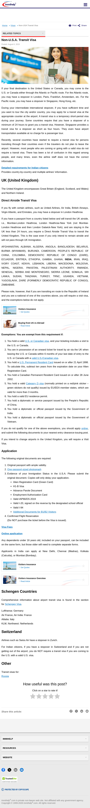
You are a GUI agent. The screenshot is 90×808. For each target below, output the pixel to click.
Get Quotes (25, 312)
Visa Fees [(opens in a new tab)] (7, 527)
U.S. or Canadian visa (37, 341)
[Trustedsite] (9, 782)
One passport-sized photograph (24, 469)
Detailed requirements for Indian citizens (24, 167)
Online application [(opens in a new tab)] (11, 533)
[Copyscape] (15, 789)
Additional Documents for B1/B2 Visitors (34, 511)
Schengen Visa (13, 604)
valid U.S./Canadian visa (45, 358)
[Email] (22, 770)
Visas (13, 25)
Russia (5, 676)
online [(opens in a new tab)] (84, 428)
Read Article (25, 326)
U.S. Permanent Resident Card (36, 362)
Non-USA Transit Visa (28, 25)
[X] (10, 770)
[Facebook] (4, 770)
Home (4, 25)
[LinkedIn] (16, 770)
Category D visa (35, 383)
